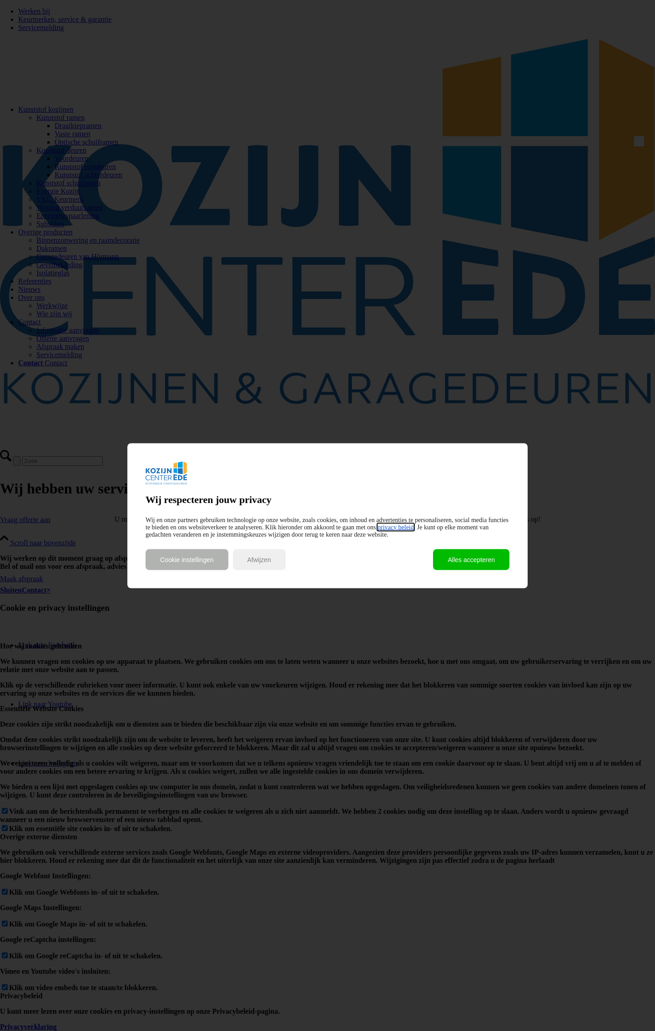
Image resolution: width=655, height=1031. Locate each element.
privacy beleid (396, 526)
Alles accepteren (471, 559)
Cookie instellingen (187, 559)
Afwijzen (259, 559)
